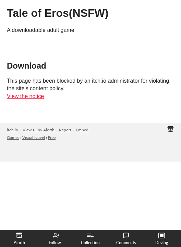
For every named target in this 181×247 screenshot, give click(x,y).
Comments (126, 238)
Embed (82, 129)
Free (52, 137)
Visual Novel (33, 137)
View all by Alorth (39, 129)
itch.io (12, 129)
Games (13, 137)
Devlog (161, 238)
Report (65, 129)
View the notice (25, 96)
